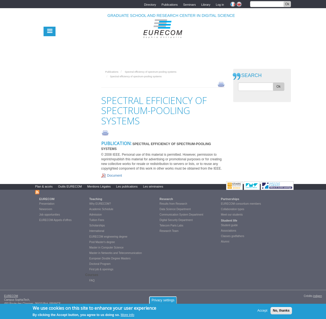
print (221, 84)
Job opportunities (49, 214)
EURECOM (46, 199)
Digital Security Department (176, 220)
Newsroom (45, 209)
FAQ (92, 280)
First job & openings (101, 269)
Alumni (225, 241)
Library (205, 4)
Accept (262, 312)
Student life (229, 220)
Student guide (229, 225)
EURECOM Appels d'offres (55, 220)
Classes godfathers (232, 236)
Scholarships (97, 225)
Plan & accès (44, 186)
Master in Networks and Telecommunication (115, 252)
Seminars (189, 4)
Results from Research (173, 203)
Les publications (127, 186)
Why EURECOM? (100, 203)
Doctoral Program (99, 263)
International (96, 230)
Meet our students (232, 214)
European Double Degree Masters (110, 258)
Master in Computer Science (106, 247)
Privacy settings (163, 301)
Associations (228, 230)
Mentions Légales (99, 186)
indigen (317, 296)
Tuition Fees (96, 220)
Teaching (95, 199)
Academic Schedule (101, 209)
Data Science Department (175, 209)
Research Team (169, 230)
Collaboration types (232, 209)
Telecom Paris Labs (171, 225)
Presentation (46, 203)
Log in (220, 4)
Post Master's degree (102, 242)
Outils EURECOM (70, 186)
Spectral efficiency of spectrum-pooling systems (150, 71)
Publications (170, 4)
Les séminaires (153, 186)
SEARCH (251, 75)
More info (127, 316)
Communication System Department (181, 214)
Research (166, 199)
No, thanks (281, 312)
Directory (150, 4)
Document (114, 175)
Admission (95, 214)
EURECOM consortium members (241, 203)
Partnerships (230, 199)
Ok (287, 4)
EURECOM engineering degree (108, 236)
